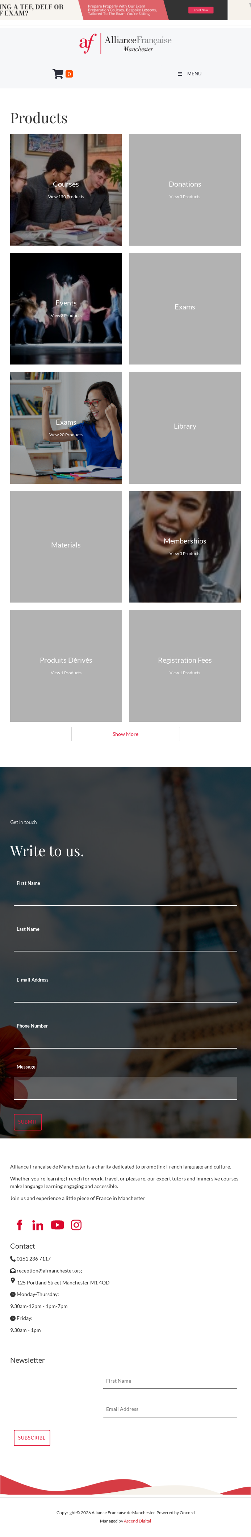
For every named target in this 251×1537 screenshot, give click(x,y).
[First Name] (125, 898)
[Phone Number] (125, 1041)
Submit (28, 1122)
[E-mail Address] (125, 995)
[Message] (125, 1088)
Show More (125, 734)
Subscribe (32, 1438)
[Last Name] (125, 943)
